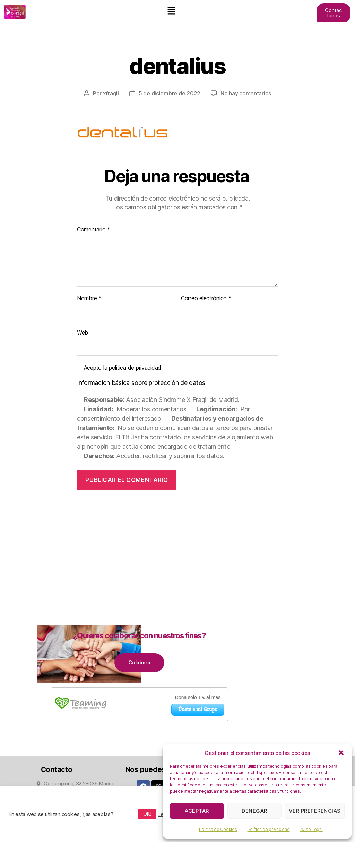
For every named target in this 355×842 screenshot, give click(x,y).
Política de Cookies (218, 829)
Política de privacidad (269, 829)
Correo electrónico (206, 298)
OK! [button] (147, 814)
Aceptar (197, 811)
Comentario (93, 229)
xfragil (111, 93)
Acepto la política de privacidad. (120, 367)
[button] (341, 752)
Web (82, 332)
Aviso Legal (311, 829)
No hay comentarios (245, 93)
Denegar (254, 811)
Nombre (89, 298)
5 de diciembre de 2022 (169, 93)
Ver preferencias (315, 811)
